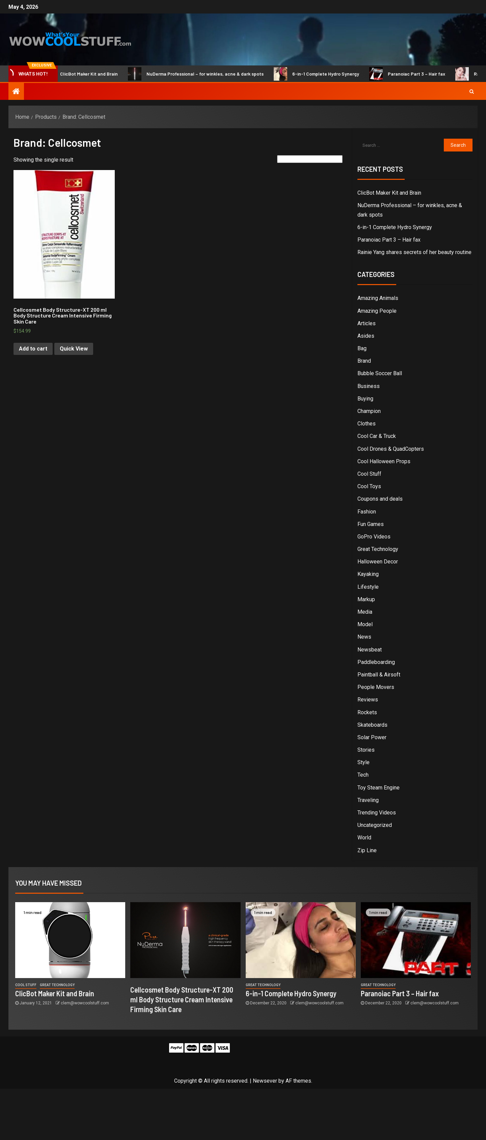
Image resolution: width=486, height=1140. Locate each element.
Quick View (74, 348)
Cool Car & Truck (376, 436)
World (364, 837)
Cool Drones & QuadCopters (390, 449)
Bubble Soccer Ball (379, 373)
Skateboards (372, 725)
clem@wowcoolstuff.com (85, 1003)
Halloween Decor (377, 561)
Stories (366, 750)
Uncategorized (374, 825)
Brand (364, 361)
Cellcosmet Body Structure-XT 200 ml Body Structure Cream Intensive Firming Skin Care (181, 999)
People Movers (375, 687)
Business (368, 386)
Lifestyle (368, 587)
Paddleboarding (376, 662)
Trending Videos (376, 812)
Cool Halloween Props (383, 461)
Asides (365, 336)
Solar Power (371, 737)
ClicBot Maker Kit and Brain (84, 74)
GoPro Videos (373, 536)
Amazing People (377, 311)
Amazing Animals (377, 298)
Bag (362, 348)
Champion (369, 411)
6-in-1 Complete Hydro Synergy (321, 74)
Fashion (366, 511)
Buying (365, 398)
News (364, 637)
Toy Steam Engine (378, 787)
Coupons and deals (380, 499)
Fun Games (370, 524)
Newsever (265, 1081)
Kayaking (368, 574)
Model (365, 624)
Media (364, 612)
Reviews (367, 699)
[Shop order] (310, 159)
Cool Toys (369, 486)
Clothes (366, 423)
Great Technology (377, 549)
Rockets (367, 712)
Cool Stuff (369, 474)
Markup (366, 599)
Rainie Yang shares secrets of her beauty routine (414, 252)
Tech (363, 775)
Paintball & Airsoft (378, 674)
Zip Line (367, 850)
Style (363, 762)
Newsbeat (369, 649)
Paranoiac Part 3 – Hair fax (412, 74)
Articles (366, 323)
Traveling (368, 800)
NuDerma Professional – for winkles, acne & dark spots (200, 74)
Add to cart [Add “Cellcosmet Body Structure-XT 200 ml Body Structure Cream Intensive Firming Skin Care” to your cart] (33, 348)
